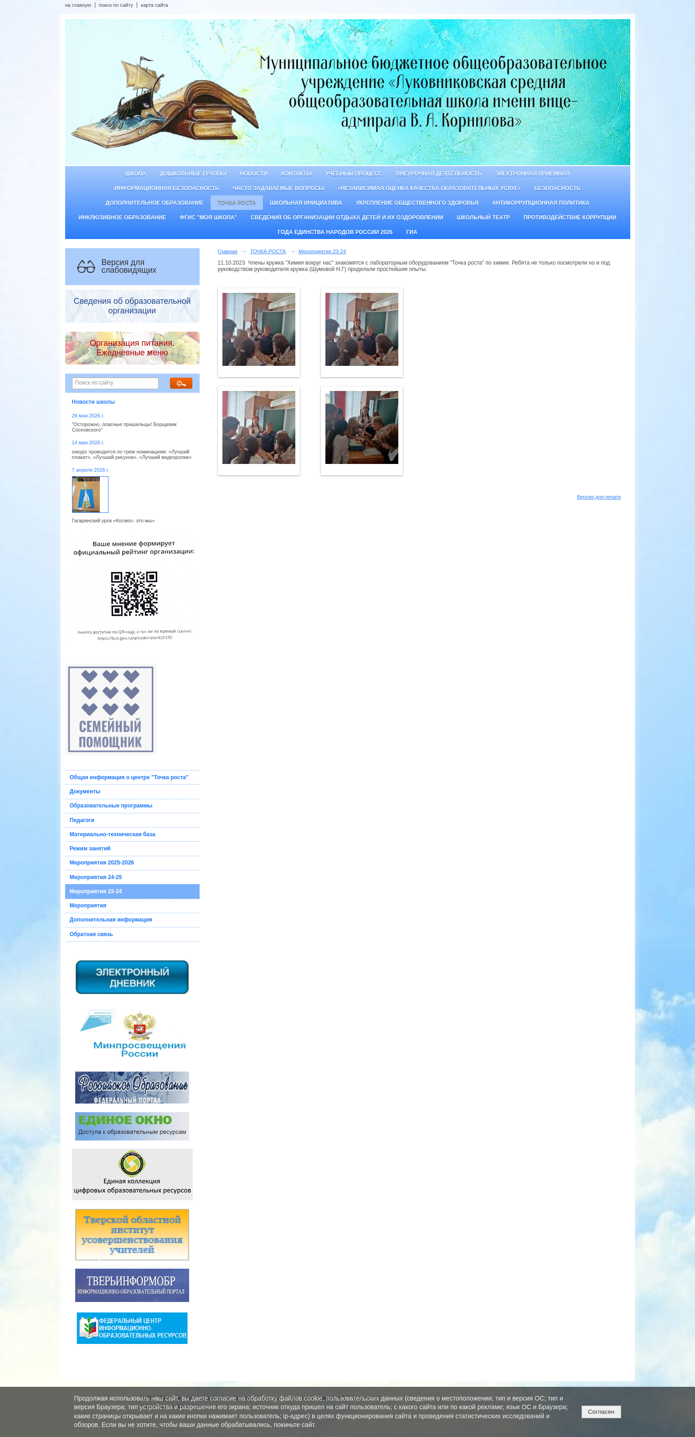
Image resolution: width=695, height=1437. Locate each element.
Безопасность (557, 188)
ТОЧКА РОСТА (236, 203)
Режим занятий (90, 848)
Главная (228, 251)
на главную (78, 5)
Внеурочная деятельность (439, 174)
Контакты (296, 174)
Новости (254, 174)
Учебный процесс (353, 174)
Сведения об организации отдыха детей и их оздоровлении (347, 217)
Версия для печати (599, 497)
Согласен (601, 1411)
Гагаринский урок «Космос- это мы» (113, 520)
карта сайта (154, 5)
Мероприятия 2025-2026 (102, 862)
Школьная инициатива (306, 203)
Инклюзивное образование (122, 217)
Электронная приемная (532, 174)
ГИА (411, 232)
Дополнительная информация (111, 919)
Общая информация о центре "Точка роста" (129, 777)
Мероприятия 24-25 (96, 877)
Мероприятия (88, 905)
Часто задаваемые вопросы (278, 188)
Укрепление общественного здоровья (417, 203)
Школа (135, 174)
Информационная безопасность (166, 188)
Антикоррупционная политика (540, 203)
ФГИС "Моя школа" (208, 217)
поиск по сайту (116, 5)
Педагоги (82, 820)
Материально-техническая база (112, 834)
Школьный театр (483, 217)
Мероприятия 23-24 (96, 891)
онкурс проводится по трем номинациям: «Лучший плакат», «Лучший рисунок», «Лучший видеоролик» (132, 454)
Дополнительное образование (155, 203)
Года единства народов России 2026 (335, 232)
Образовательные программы (111, 805)
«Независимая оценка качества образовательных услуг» (429, 188)
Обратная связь (91, 934)
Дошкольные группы (193, 174)
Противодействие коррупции (570, 217)
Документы (85, 791)
